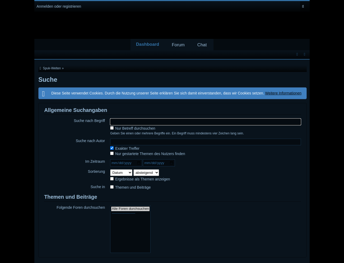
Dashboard (147, 44)
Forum (178, 44)
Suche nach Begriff (89, 121)
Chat (202, 44)
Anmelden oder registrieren (58, 6)
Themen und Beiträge (130, 187)
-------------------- (130, 213)
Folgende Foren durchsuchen (81, 207)
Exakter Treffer (124, 148)
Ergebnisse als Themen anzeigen (140, 179)
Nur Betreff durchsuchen (132, 128)
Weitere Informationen (283, 93)
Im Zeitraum (95, 161)
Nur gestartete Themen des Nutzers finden (147, 154)
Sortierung (96, 171)
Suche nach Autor (90, 141)
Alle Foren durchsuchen (130, 209)
